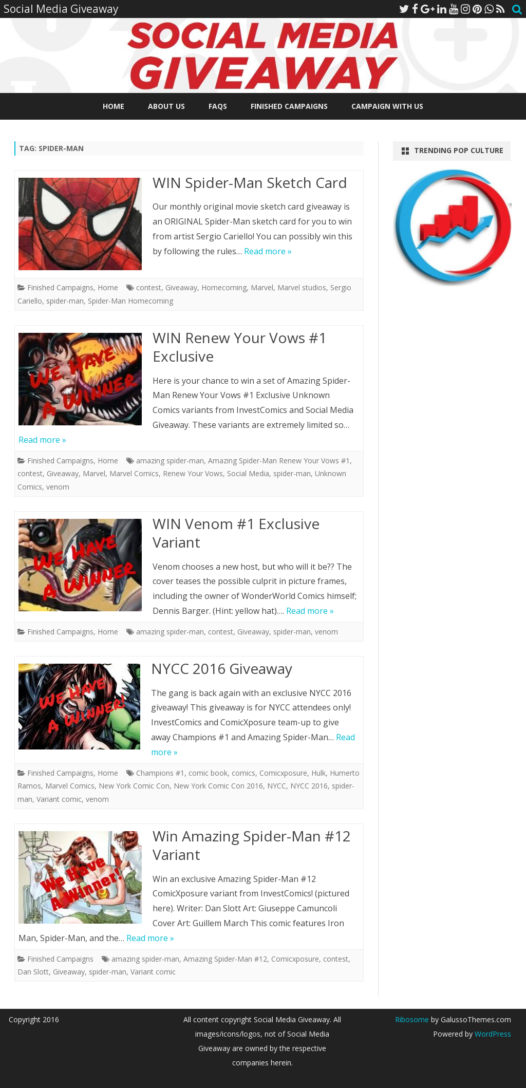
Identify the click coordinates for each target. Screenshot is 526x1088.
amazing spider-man (170, 460)
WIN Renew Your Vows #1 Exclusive (240, 347)
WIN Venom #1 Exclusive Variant (236, 533)
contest (148, 287)
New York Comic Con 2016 (218, 786)
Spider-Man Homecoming (130, 301)
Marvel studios (301, 287)
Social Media (248, 473)
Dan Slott (33, 972)
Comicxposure (283, 773)
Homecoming (224, 287)
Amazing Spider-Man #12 (225, 959)
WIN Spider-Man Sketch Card (250, 182)
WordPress (492, 1034)
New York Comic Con (134, 786)
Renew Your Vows (193, 473)
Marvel (262, 287)
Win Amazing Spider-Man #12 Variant (252, 845)
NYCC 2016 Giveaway (221, 668)
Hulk (318, 773)
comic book (208, 773)
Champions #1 (160, 773)
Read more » (268, 251)
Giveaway (181, 287)
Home (113, 106)
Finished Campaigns (289, 106)
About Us (166, 106)
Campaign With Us (387, 106)
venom (57, 487)
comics (243, 773)
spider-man (65, 301)
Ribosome (412, 1019)
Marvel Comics (134, 473)
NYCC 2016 (309, 786)
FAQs (218, 106)
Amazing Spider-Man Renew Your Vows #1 (279, 460)
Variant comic (59, 799)
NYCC (276, 786)
